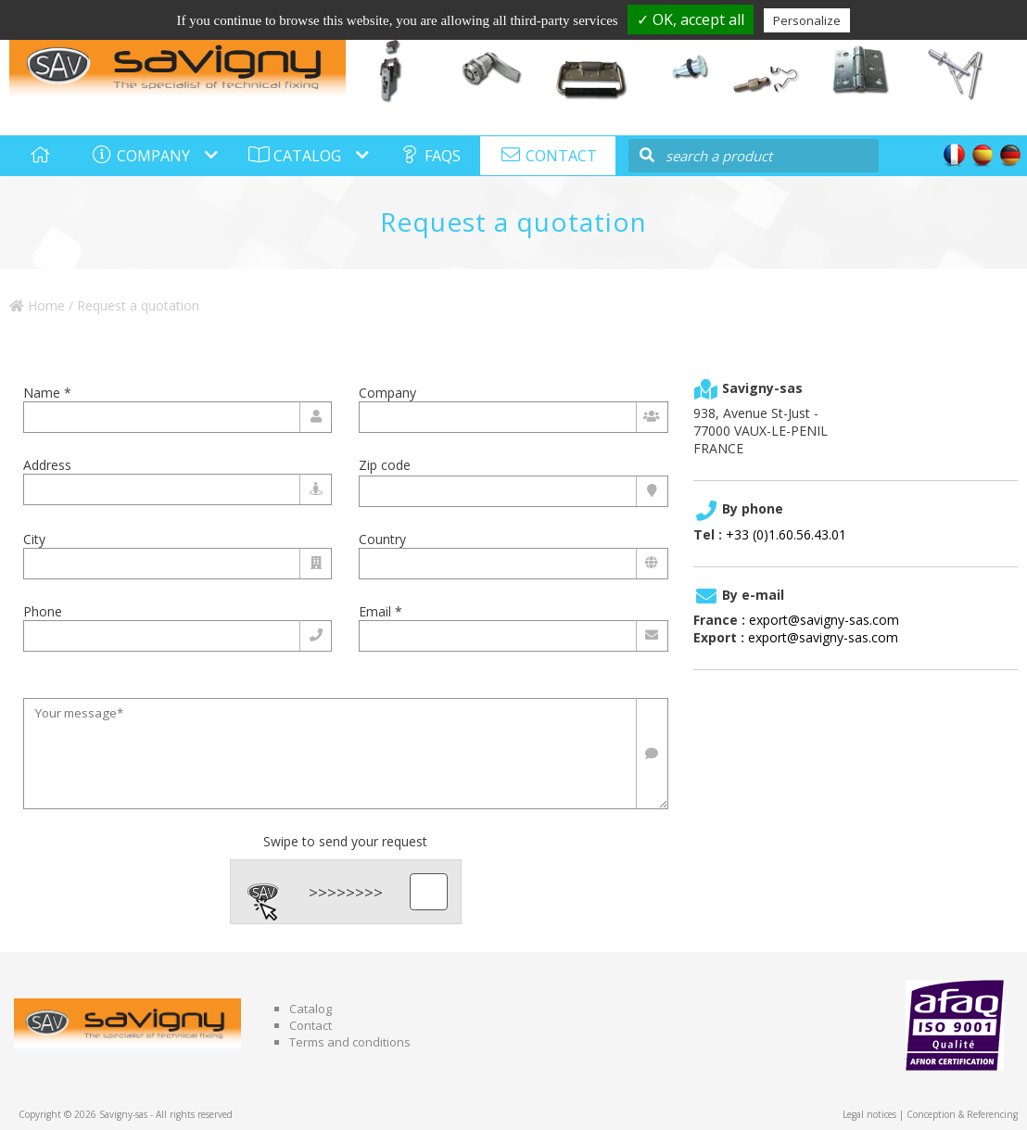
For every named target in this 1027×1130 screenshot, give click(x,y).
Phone (42, 611)
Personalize (807, 20)
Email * (380, 611)
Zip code (385, 465)
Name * (47, 392)
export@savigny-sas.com (824, 619)
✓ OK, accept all (690, 19)
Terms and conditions (350, 1042)
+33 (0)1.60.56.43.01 (786, 534)
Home (37, 305)
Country (382, 539)
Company (387, 392)
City (34, 539)
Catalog (310, 1008)
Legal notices (869, 1114)
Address (47, 465)
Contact (310, 1025)
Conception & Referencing (962, 1114)
